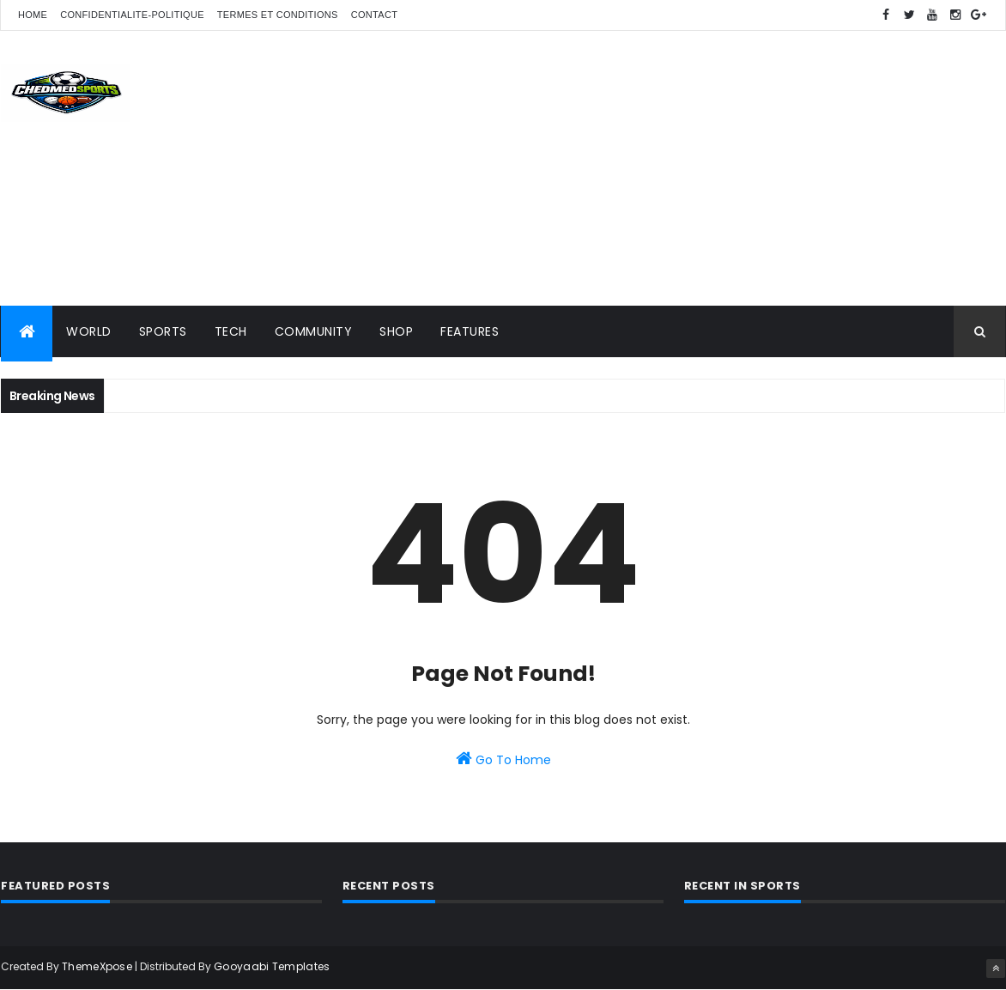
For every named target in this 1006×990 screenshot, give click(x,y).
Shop (396, 331)
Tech (231, 331)
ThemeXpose (97, 966)
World (89, 331)
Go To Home (503, 759)
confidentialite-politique (132, 14)
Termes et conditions (277, 14)
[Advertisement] (692, 168)
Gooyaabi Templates (272, 966)
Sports (163, 331)
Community (314, 331)
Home (32, 14)
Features (469, 331)
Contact (374, 14)
